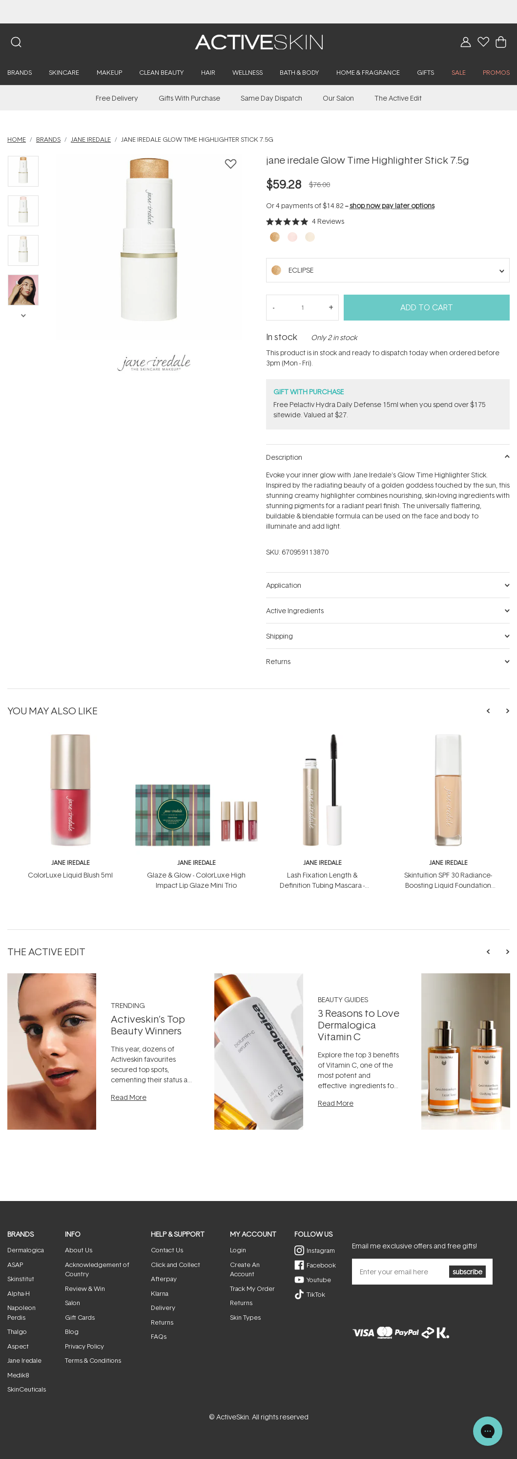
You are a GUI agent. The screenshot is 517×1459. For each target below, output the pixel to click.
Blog (72, 1331)
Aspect (18, 1346)
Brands (19, 72)
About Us (78, 1249)
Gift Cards (80, 1317)
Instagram (321, 1250)
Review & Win (85, 1288)
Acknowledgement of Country (97, 1269)
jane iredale (70, 862)
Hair (208, 72)
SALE (459, 72)
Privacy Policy (84, 1346)
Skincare (64, 72)
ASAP (15, 1264)
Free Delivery (117, 98)
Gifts (425, 72)
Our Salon (338, 98)
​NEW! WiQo (258, 11)
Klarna (159, 1293)
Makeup (109, 72)
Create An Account (245, 1269)
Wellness (247, 72)
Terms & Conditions (93, 1360)
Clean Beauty (161, 72)
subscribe (467, 1271)
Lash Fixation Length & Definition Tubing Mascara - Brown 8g (322, 885)
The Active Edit (398, 98)
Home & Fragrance (368, 72)
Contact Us (167, 1249)
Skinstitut (20, 1278)
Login (238, 1249)
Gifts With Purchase (189, 98)
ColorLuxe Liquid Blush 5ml (70, 875)
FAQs (158, 1336)
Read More (128, 1097)
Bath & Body (299, 72)
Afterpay (164, 1278)
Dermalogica (25, 1249)
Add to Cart (426, 307)
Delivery (163, 1307)
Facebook (321, 1265)
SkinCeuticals (26, 1389)
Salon (72, 1302)
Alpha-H (18, 1293)
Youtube (319, 1279)
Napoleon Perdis (21, 1312)
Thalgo (17, 1331)
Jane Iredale (24, 1360)
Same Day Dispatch (271, 98)
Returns (162, 1322)
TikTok (316, 1294)
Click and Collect (175, 1264)
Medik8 (18, 1375)
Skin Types (245, 1317)
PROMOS (496, 72)
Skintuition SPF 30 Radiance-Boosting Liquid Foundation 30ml (448, 885)
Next (23, 315)
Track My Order (252, 1288)
